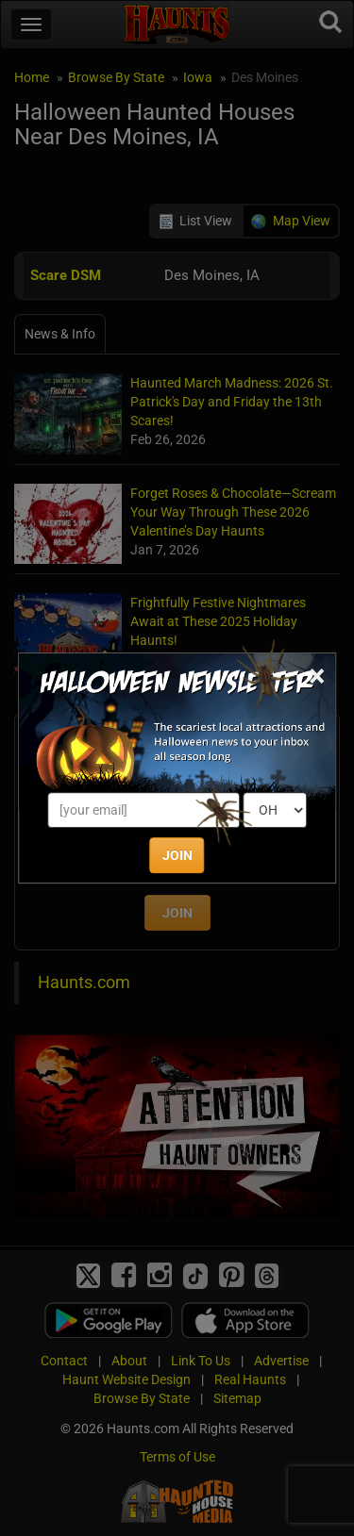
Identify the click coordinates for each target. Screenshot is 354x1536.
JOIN (177, 855)
